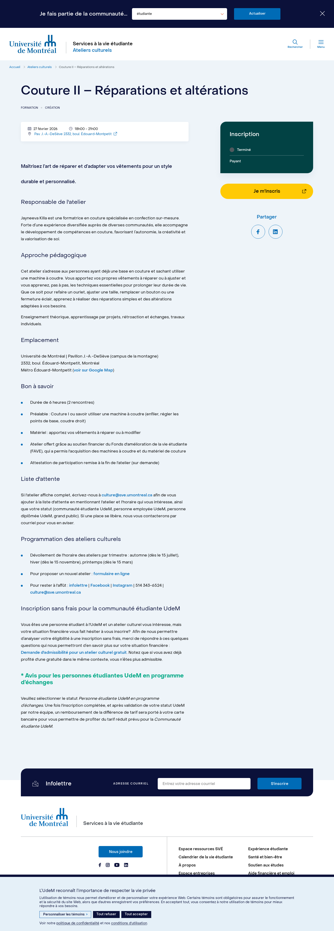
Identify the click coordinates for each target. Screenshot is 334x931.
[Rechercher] (295, 44)
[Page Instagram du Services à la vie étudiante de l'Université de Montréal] (108, 865)
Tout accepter (136, 914)
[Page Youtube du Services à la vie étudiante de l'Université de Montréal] (116, 865)
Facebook (100, 587)
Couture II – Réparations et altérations (86, 67)
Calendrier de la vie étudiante (206, 857)
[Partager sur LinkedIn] (276, 232)
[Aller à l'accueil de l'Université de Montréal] (33, 44)
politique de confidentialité (77, 923)
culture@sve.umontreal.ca (127, 497)
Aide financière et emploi (271, 873)
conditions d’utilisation (129, 923)
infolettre (78, 587)
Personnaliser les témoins (65, 914)
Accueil (14, 67)
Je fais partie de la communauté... (83, 14)
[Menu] (317, 44)
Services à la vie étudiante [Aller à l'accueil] (103, 44)
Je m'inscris (267, 191)
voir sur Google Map (93, 372)
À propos (187, 865)
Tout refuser (106, 914)
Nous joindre (120, 851)
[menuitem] (211, 849)
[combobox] (179, 14)
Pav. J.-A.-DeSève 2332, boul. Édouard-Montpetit (75, 136)
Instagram (122, 587)
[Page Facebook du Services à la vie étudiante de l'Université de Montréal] (100, 865)
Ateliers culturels (39, 67)
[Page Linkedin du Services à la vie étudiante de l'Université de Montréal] (126, 865)
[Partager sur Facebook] (258, 232)
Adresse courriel (130, 783)
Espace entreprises (197, 873)
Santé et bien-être (265, 857)
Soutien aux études (266, 865)
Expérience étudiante (268, 848)
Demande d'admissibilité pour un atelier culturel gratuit (74, 654)
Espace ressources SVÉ (201, 848)
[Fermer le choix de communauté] (319, 14)
